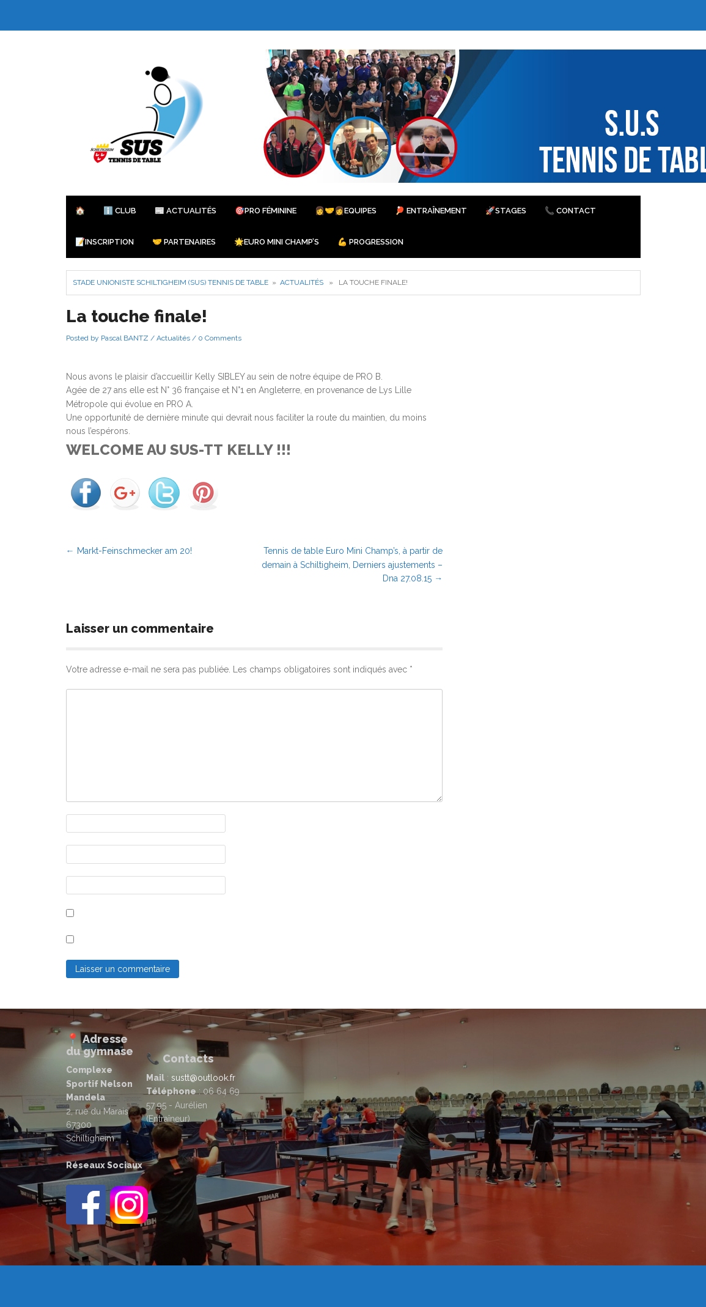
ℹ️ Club (119, 210)
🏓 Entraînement (431, 210)
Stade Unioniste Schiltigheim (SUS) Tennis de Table (170, 282)
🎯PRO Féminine (265, 210)
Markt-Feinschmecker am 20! (129, 551)
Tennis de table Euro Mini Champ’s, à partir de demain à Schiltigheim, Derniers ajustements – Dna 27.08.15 (352, 564)
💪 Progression (370, 241)
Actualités (301, 282)
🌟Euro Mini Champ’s (276, 241)
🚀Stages (505, 210)
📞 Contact (570, 210)
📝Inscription (104, 241)
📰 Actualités (185, 210)
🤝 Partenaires (184, 241)
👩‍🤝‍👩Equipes (346, 210)
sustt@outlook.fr (203, 1078)
